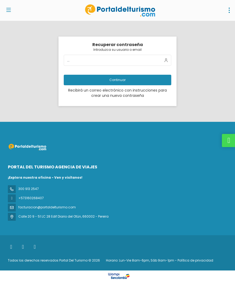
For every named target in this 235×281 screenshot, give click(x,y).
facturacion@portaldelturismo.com (47, 207)
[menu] (229, 10)
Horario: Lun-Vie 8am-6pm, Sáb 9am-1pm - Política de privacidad (159, 260)
